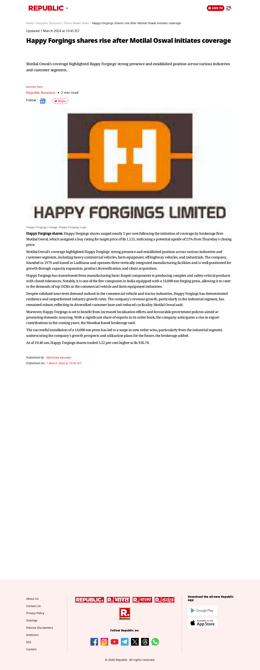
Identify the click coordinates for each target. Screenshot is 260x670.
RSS (28, 642)
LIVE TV (215, 8)
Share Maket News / (77, 23)
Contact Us (33, 606)
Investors (32, 635)
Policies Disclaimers (39, 628)
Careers (31, 649)
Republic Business (40, 92)
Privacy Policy (35, 613)
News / (31, 23)
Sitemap (31, 620)
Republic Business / (49, 23)
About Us (32, 599)
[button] (60, 101)
